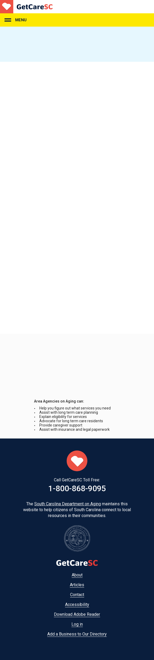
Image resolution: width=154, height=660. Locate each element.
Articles (77, 584)
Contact (77, 594)
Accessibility (77, 604)
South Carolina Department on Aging (67, 503)
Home (26, 6)
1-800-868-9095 (77, 488)
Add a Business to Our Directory (77, 634)
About (77, 574)
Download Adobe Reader (77, 614)
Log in (77, 624)
